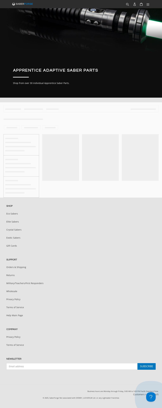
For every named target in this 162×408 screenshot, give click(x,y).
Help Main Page (14, 315)
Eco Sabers (12, 213)
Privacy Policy (13, 299)
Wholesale (11, 291)
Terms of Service (15, 307)
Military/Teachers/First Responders (25, 283)
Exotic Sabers (13, 237)
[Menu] (148, 4)
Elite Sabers (12, 221)
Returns (10, 275)
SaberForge (54, 398)
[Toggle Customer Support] (151, 397)
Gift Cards (11, 245)
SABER (24, 4)
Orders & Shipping (16, 267)
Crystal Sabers (14, 229)
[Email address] (71, 366)
